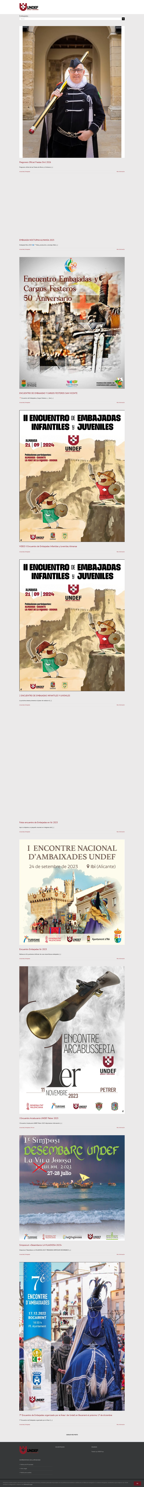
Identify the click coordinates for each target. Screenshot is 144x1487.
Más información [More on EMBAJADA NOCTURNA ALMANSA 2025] (121, 249)
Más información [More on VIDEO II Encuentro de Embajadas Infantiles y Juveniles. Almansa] (121, 551)
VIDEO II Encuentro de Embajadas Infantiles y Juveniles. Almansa (48, 546)
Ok (137, 1483)
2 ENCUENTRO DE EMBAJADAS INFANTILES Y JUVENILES (44, 695)
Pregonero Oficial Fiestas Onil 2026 (35, 162)
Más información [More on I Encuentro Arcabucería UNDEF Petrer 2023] (121, 1127)
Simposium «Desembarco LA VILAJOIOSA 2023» (40, 1245)
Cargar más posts (72, 1435)
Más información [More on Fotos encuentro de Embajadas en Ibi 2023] (121, 831)
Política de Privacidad (26, 1464)
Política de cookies (25, 1472)
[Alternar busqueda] (116, 7)
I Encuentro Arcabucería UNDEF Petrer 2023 (38, 1118)
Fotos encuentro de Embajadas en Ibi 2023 (38, 822)
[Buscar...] (70, 18)
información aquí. (28, 1484)
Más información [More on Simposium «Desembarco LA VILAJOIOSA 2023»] (121, 1254)
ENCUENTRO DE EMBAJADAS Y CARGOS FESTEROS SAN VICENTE (48, 393)
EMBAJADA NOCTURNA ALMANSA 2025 (36, 240)
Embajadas (27, 171)
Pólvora (32, 1127)
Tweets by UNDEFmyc (97, 1451)
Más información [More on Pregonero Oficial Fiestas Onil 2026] (121, 171)
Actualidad (21, 171)
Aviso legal (23, 1468)
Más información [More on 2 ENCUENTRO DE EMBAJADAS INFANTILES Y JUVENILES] (121, 705)
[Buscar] (123, 18)
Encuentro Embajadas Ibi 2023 (33, 949)
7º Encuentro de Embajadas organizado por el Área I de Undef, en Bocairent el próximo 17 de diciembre (65, 1415)
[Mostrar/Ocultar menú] (123, 7)
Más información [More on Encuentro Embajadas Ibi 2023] (121, 958)
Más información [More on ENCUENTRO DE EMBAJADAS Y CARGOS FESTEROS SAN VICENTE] (121, 402)
